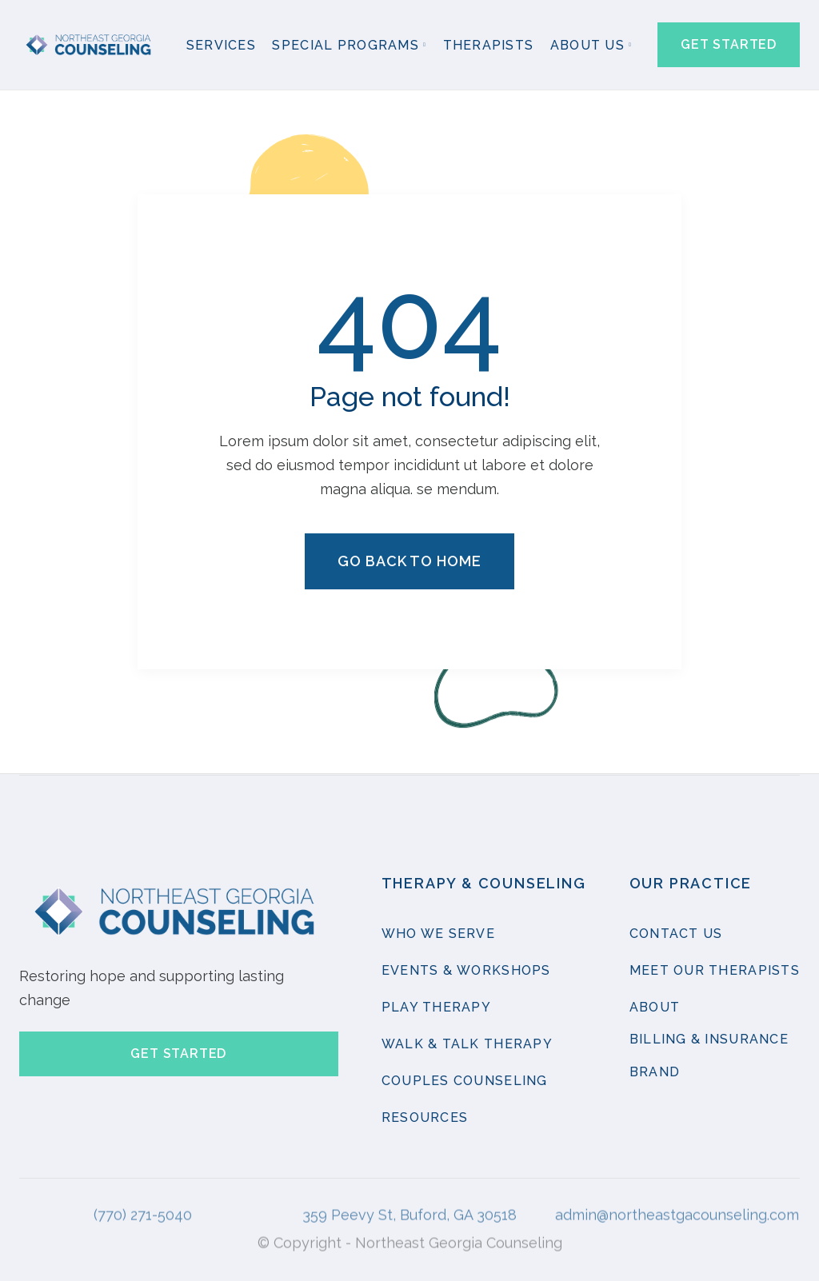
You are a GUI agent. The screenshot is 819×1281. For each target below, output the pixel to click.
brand (654, 1072)
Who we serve (438, 934)
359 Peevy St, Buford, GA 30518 (409, 1203)
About (654, 1008)
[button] (349, 46)
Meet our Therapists (714, 971)
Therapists (488, 45)
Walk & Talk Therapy (467, 1044)
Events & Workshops (466, 971)
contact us (676, 934)
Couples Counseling (465, 1081)
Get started (729, 44)
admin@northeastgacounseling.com (677, 1203)
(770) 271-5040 (143, 1203)
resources (425, 1118)
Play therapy (436, 1008)
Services (221, 45)
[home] (90, 45)
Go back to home (409, 562)
